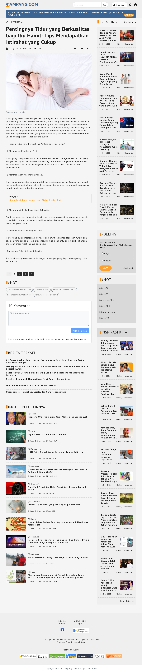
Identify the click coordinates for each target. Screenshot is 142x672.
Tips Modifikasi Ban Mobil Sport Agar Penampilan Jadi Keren (57, 488)
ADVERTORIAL (23, 12)
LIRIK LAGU (37, 12)
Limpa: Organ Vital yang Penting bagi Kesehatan (54, 504)
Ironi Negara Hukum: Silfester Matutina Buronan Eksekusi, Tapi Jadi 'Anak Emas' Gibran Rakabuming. (110, 389)
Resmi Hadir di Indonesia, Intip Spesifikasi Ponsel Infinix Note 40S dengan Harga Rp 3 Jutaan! (58, 541)
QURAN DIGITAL (116, 12)
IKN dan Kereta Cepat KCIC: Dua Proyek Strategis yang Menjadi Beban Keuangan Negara (110, 520)
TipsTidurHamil (42, 289)
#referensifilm (106, 300)
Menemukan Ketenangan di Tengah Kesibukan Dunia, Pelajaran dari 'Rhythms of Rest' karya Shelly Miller (56, 576)
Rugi (105, 253)
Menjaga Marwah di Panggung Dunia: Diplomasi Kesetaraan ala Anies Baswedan (110, 345)
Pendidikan (35, 501)
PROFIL (12, 12)
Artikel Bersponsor (65, 639)
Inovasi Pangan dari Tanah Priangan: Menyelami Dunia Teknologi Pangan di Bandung (108, 144)
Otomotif (35, 484)
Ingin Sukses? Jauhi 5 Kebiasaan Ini (47, 434)
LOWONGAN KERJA (98, 12)
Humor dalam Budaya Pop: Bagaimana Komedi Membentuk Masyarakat (59, 523)
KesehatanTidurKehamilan (19, 295)
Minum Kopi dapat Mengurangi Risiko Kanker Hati (35, 200)
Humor (33, 519)
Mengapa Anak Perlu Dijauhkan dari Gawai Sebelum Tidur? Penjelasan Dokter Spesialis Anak (47, 367)
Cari (104, 5)
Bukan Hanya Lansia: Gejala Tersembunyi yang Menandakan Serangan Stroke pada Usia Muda (109, 122)
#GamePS (103, 294)
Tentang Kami (48, 639)
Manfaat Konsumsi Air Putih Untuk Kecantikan (31, 385)
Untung (107, 260)
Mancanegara (37, 449)
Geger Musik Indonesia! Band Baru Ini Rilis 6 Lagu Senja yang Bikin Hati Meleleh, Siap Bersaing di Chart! (109, 79)
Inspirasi (34, 431)
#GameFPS (104, 318)
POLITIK (83, 12)
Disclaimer (95, 639)
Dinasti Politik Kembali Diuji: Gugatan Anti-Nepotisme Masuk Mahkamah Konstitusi (108, 367)
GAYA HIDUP (50, 12)
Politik (33, 414)
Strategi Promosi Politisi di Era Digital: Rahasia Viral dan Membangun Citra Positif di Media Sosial (109, 476)
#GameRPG (104, 306)
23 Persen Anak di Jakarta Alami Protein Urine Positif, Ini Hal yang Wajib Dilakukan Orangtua (45, 361)
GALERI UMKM (15, 15)
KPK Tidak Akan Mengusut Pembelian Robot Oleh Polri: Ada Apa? (109, 542)
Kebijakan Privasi (64, 642)
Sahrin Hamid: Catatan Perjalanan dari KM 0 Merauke (109, 410)
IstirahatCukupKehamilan (64, 289)
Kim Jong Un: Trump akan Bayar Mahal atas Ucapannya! (57, 417)
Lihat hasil (128, 268)
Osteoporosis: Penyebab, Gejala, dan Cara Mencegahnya (36, 392)
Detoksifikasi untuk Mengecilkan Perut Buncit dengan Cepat (38, 379)
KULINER (61, 12)
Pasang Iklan (82, 639)
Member (118, 4)
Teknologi (35, 537)
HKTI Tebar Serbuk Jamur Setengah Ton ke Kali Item (55, 452)
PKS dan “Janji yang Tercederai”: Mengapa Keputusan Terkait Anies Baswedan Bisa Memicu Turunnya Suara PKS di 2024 (110, 454)
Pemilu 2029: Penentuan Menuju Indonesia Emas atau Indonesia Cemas (109, 585)
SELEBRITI (72, 12)
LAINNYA (129, 15)
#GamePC (103, 288)
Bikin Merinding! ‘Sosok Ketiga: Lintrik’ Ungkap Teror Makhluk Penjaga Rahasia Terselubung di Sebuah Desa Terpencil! (108, 210)
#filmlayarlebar (107, 312)
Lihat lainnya (129, 22)
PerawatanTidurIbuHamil (46, 295)
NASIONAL (35, 466)
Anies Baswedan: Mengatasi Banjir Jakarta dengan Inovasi (59, 557)
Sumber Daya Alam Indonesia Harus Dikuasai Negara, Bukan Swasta (109, 498)
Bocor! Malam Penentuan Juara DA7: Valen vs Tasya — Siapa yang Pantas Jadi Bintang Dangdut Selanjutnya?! (108, 101)
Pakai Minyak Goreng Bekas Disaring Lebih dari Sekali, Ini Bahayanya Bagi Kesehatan (45, 374)
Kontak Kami (79, 642)
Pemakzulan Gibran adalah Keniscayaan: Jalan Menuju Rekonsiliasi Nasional (108, 563)
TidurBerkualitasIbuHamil (19, 289)
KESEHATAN (17, 22)
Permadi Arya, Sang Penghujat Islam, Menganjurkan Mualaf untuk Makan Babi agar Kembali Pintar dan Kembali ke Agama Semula (109, 433)
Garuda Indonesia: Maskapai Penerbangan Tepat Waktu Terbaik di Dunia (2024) (57, 470)
